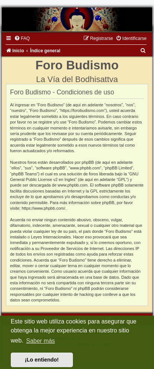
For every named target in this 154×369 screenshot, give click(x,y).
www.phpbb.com (73, 185)
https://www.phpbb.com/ (43, 208)
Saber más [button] (40, 341)
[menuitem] (22, 38)
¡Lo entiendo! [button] (42, 360)
